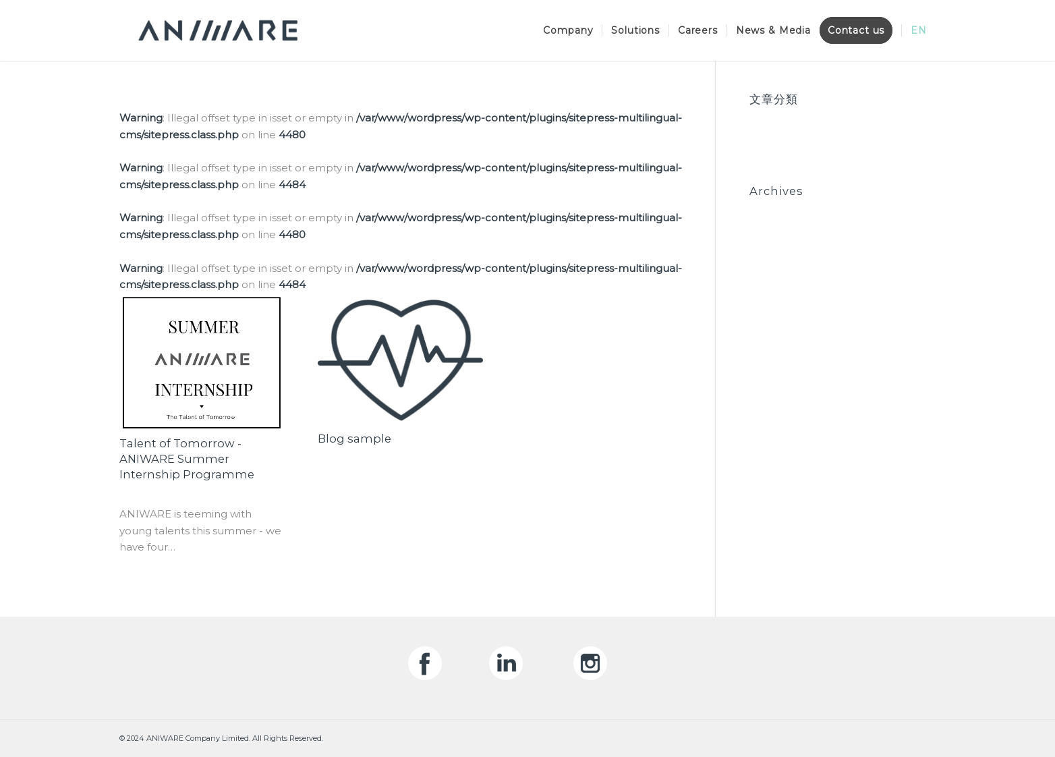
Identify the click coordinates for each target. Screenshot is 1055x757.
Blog (761, 118)
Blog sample (354, 438)
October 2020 (785, 210)
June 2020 (776, 227)
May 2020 (774, 243)
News (763, 135)
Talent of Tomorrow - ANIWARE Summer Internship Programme (186, 459)
